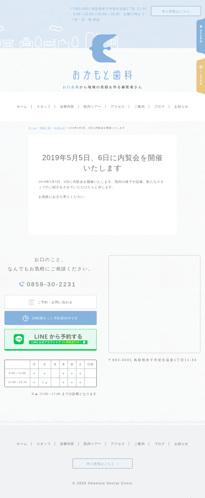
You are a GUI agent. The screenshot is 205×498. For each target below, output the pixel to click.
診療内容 (67, 106)
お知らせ (181, 106)
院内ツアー (92, 106)
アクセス (118, 106)
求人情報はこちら (176, 11)
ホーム (22, 106)
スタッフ (44, 106)
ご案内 (139, 106)
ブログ (159, 106)
